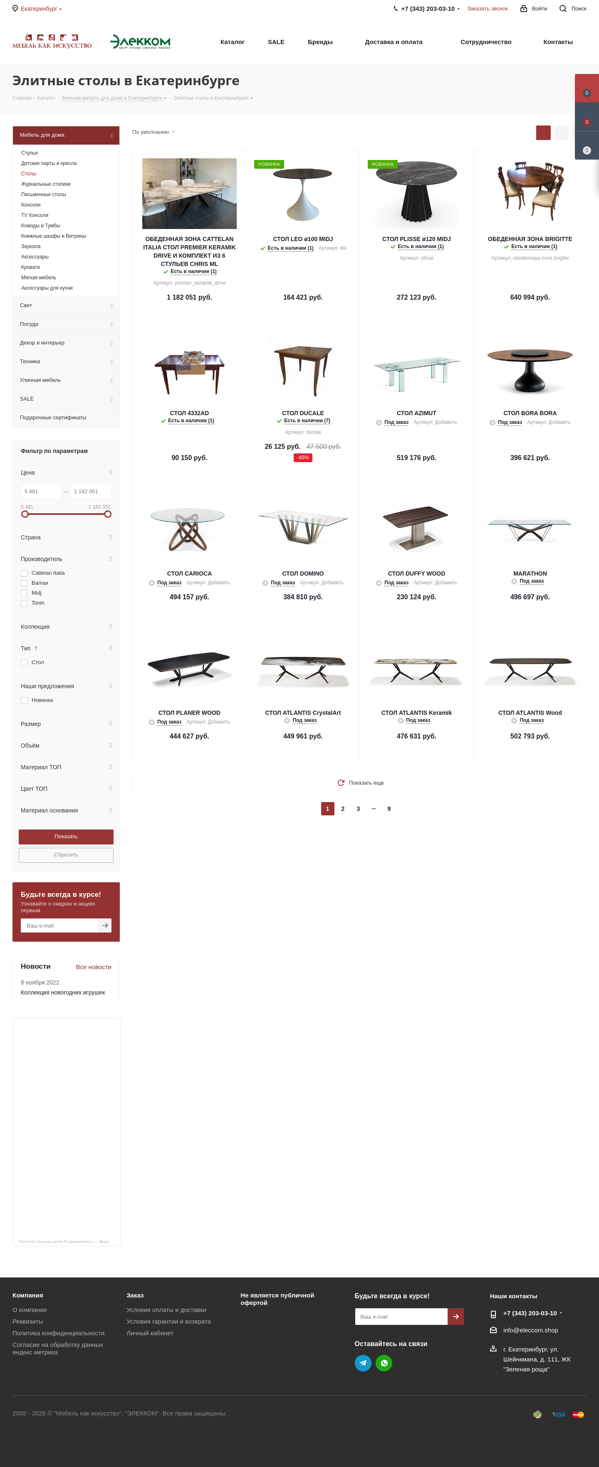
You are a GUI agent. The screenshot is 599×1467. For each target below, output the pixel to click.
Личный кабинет (149, 1333)
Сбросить (66, 855)
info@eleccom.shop (530, 1330)
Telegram (363, 1363)
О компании (29, 1309)
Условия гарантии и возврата (168, 1321)
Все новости (93, 966)
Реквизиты (27, 1321)
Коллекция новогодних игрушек (63, 992)
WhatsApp (384, 1363)
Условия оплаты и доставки (166, 1309)
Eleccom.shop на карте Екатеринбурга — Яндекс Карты (70, 1241)
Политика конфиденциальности (58, 1333)
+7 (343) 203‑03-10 (530, 1313)
